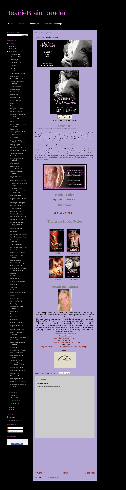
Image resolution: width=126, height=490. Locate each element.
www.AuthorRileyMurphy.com (65, 334)
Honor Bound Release (17, 353)
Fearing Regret (15, 145)
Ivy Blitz (12, 121)
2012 (10, 410)
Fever (12, 314)
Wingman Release (16, 322)
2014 (10, 52)
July (12, 68)
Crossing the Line (15, 211)
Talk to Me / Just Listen (17, 119)
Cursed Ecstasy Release (18, 150)
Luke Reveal (14, 137)
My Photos (34, 24)
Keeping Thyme (15, 373)
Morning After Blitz (16, 266)
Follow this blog (17, 443)
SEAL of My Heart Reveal (18, 247)
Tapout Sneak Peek (16, 153)
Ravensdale (14, 284)
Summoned (13, 319)
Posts (10, 428)
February (14, 401)
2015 (10, 49)
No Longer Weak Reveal (18, 337)
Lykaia (12, 103)
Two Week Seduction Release (17, 82)
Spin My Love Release (17, 330)
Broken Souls (14, 298)
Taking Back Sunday (16, 169)
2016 (10, 46)
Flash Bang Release (16, 92)
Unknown (12, 417)
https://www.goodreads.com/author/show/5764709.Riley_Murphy (64, 346)
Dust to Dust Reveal (16, 156)
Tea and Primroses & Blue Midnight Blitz (18, 191)
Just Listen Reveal (16, 360)
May (12, 392)
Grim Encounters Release (18, 237)
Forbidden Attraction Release (16, 326)
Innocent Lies (14, 311)
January (13, 403)
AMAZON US (64, 213)
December (14, 54)
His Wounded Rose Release (16, 177)
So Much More (15, 166)
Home (10, 24)
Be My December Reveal (18, 292)
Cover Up (13, 295)
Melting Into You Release (18, 350)
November (14, 57)
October (13, 60)
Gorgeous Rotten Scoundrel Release (17, 364)
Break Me (13, 276)
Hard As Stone (14, 250)
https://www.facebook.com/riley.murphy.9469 (65, 342)
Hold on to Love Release (18, 217)
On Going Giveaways (53, 24)
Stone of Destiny (15, 317)
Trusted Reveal (15, 134)
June (12, 71)
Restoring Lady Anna (17, 205)
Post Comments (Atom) (51, 477)
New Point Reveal (16, 301)
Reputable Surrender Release (17, 240)
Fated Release (15, 163)
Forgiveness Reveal (16, 106)
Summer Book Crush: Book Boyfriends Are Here (19, 269)
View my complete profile (15, 420)
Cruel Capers (14, 279)
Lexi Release (14, 290)
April (12, 395)
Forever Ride (14, 340)
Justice (12, 389)
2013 (10, 407)
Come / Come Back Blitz (18, 181)
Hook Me (13, 273)
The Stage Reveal (16, 244)
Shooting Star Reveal (17, 379)
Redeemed (13, 231)
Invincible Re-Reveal (16, 97)
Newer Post (40, 473)
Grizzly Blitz (14, 95)
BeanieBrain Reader (36, 13)
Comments (12, 431)
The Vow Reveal (15, 208)
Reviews (21, 24)
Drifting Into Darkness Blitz (18, 234)
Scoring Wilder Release (17, 281)
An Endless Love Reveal (18, 381)
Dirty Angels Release (17, 376)
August (13, 65)
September (14, 62)
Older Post (89, 473)
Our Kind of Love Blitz (17, 219)
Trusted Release (15, 86)
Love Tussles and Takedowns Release (17, 141)
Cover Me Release (16, 228)
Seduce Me (13, 347)
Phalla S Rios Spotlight (17, 263)
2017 (10, 43)
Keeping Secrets (15, 260)
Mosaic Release (15, 89)
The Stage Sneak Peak (17, 132)
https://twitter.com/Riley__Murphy (64, 338)
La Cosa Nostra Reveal (17, 253)
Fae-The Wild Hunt (16, 100)
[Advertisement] (64, 455)
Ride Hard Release (16, 195)
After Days (13, 287)
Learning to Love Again (17, 203)
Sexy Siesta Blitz (15, 76)
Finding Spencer (15, 304)
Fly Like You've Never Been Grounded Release (17, 224)
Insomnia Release (16, 111)
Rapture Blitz (14, 129)
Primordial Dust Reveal (17, 370)
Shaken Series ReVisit (17, 367)
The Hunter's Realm (16, 188)
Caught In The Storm (16, 109)
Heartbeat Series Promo (18, 214)
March (13, 398)
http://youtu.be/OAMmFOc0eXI (64, 200)
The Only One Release (17, 73)
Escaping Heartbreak (17, 147)
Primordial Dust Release (18, 79)
